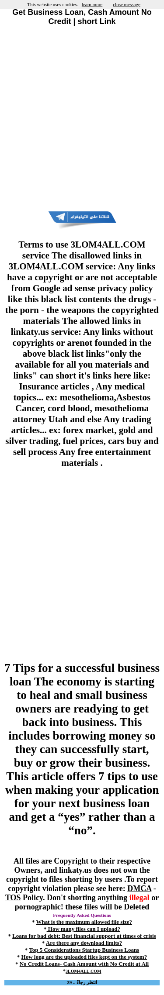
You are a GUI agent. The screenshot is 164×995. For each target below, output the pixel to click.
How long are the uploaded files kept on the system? (84, 957)
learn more (92, 4)
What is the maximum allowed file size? (84, 922)
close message (126, 4)
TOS (13, 897)
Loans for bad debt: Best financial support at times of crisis (84, 936)
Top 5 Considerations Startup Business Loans (84, 950)
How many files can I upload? (83, 929)
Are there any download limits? (84, 943)
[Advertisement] (82, 118)
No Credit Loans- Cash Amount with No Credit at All (84, 964)
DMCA (139, 888)
